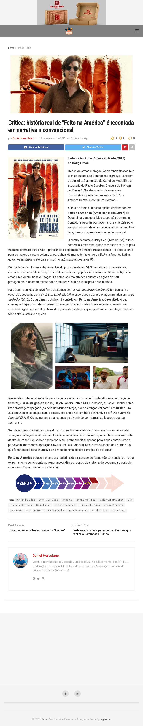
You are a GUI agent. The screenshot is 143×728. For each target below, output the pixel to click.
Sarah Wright (99, 510)
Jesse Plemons (113, 505)
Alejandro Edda (26, 499)
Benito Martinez (86, 499)
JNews (43, 721)
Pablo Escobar (56, 510)
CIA (130, 499)
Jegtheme (105, 721)
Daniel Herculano (22, 138)
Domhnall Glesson (21, 505)
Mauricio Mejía (35, 510)
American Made (48, 499)
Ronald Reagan (78, 510)
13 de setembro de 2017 (52, 138)
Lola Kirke (16, 510)
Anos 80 (67, 499)
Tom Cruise (118, 510)
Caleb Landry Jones (112, 499)
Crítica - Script (24, 48)
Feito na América (90, 505)
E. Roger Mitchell (65, 505)
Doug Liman (43, 505)
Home (11, 48)
